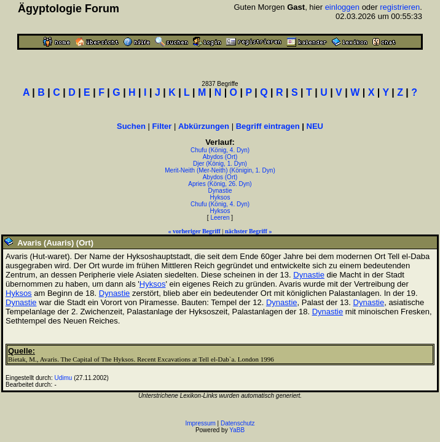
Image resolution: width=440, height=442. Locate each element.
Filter (162, 126)
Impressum (200, 423)
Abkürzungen (203, 126)
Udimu (64, 377)
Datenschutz (238, 423)
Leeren (219, 217)
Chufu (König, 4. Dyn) (220, 150)
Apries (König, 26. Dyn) (219, 183)
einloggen (342, 7)
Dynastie (220, 190)
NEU (315, 126)
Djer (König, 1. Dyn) (220, 163)
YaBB (237, 430)
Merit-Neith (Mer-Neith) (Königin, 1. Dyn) (220, 170)
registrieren (400, 7)
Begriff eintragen (268, 126)
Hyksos (220, 197)
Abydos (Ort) (220, 156)
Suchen (131, 126)
